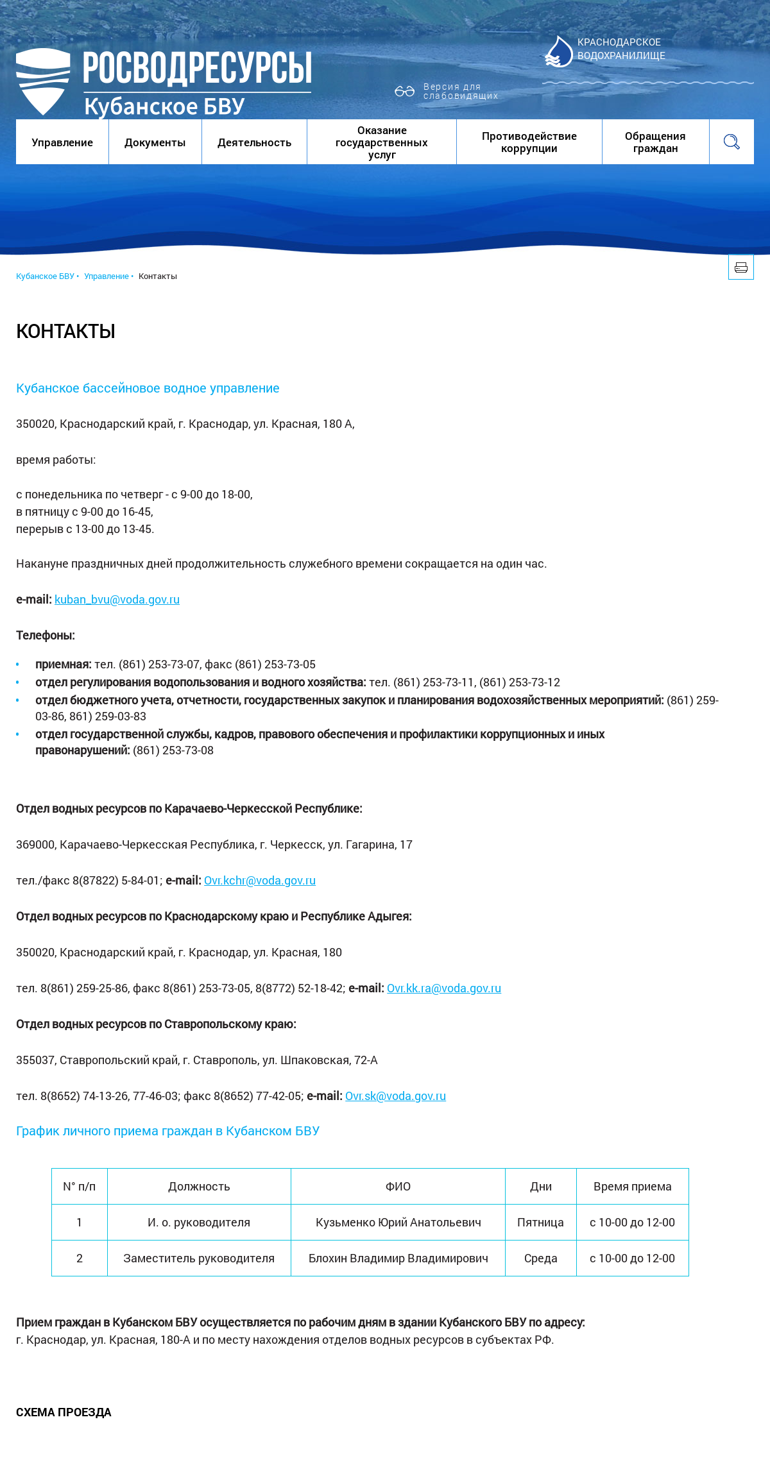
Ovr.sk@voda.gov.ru (395, 1095)
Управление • (108, 276)
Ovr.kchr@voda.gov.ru (260, 880)
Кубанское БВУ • (47, 276)
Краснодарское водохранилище (621, 48)
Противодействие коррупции (529, 142)
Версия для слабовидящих (461, 90)
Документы (155, 142)
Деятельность (254, 142)
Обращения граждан (655, 142)
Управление (62, 142)
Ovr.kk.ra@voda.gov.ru (444, 987)
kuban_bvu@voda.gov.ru (117, 599)
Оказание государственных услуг (382, 142)
